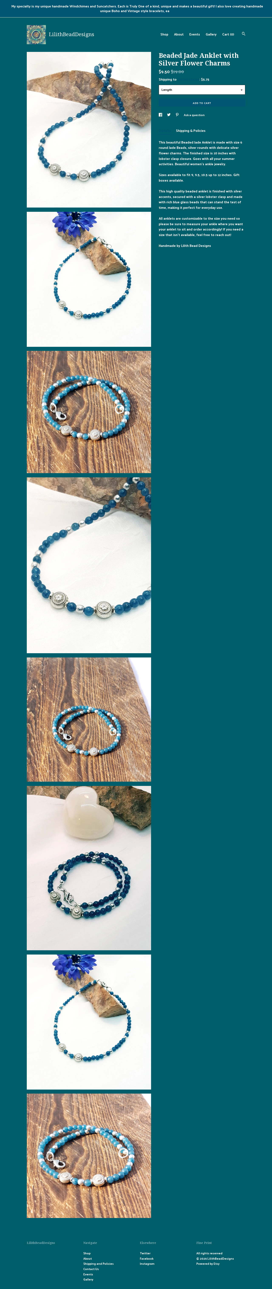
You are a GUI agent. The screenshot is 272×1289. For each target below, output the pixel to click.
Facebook (146, 1258)
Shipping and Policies (98, 1263)
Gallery (211, 34)
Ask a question (194, 115)
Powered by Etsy (208, 1263)
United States (188, 79)
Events (194, 34)
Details (165, 130)
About (179, 34)
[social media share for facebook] (161, 115)
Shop (164, 34)
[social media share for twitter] (169, 115)
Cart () (228, 34)
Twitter (145, 1253)
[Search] (243, 34)
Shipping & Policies (190, 130)
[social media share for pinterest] (178, 115)
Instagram (147, 1263)
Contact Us (91, 1269)
